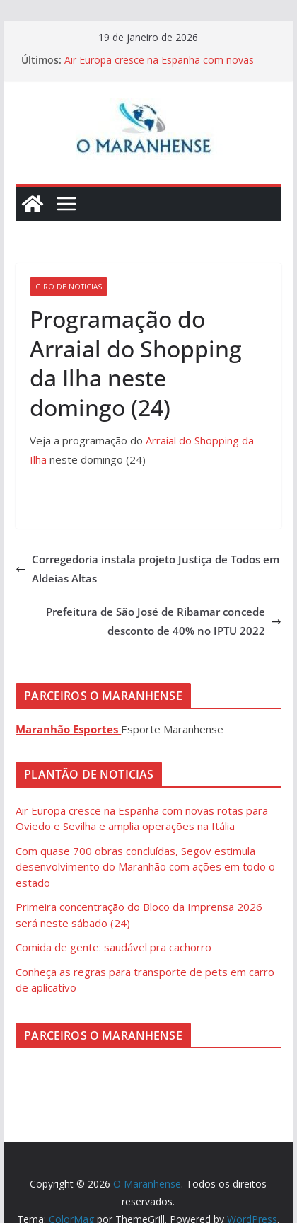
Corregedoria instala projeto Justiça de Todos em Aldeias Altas (147, 568)
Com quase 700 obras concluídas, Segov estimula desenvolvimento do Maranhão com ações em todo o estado (145, 867)
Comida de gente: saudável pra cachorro (113, 947)
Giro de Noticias (68, 287)
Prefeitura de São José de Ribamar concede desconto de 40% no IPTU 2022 (163, 621)
